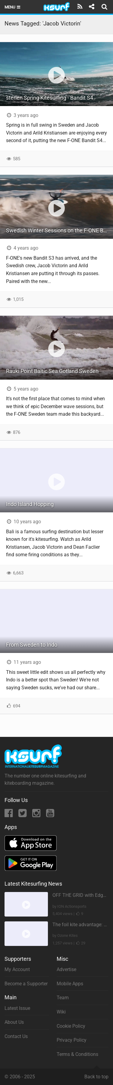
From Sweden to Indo (31, 644)
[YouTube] (50, 815)
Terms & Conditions (77, 1054)
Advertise (66, 969)
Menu (13, 7)
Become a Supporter (26, 984)
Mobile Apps (70, 984)
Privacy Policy (71, 1040)
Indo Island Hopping (30, 504)
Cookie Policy (71, 1026)
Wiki (61, 1012)
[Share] (91, 6)
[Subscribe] (80, 6)
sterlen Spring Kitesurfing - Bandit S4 (49, 98)
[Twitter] (23, 815)
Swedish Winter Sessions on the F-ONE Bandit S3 (59, 230)
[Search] (105, 6)
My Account (17, 969)
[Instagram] (37, 815)
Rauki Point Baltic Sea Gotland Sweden (52, 371)
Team (63, 997)
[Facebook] (9, 815)
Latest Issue (17, 1008)
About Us (14, 1022)
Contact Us (16, 1036)
